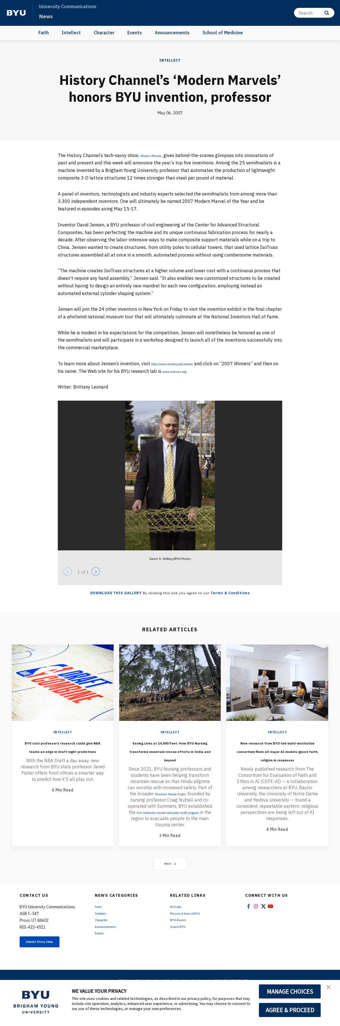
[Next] (95, 571)
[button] (330, 990)
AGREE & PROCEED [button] (290, 1010)
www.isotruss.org (206, 371)
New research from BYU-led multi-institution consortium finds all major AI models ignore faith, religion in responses (277, 758)
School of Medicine (223, 32)
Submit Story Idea (48, 966)
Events (134, 32)
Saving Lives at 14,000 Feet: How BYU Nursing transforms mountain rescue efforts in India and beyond (170, 758)
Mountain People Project (182, 810)
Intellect (71, 32)
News (47, 15)
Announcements (172, 32)
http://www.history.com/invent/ (183, 363)
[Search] (314, 13)
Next (170, 886)
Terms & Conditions (230, 593)
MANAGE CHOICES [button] (290, 991)
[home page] (16, 13)
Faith (43, 32)
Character (104, 32)
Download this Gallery (116, 593)
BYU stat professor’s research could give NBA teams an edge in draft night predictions (62, 754)
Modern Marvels (157, 155)
